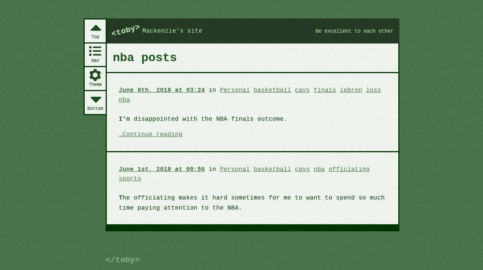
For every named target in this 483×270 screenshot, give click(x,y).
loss (363, 90)
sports (130, 178)
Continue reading (151, 134)
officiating (340, 168)
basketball (266, 90)
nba (124, 99)
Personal (230, 90)
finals (316, 90)
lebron (342, 90)
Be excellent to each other (351, 31)
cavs (295, 90)
